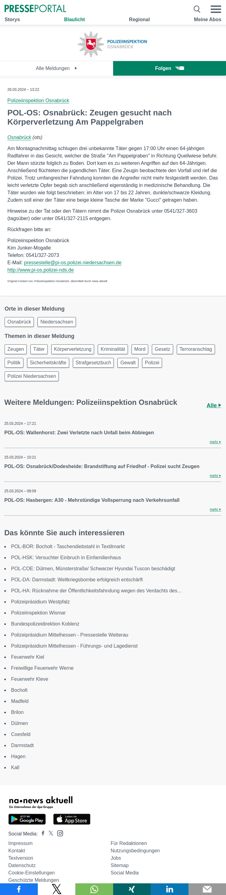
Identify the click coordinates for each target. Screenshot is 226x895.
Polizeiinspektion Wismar (38, 612)
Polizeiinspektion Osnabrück (38, 100)
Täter (39, 349)
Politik (14, 362)
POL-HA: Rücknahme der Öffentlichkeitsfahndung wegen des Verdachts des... (96, 590)
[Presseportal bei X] (49, 833)
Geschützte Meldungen (33, 880)
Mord (139, 349)
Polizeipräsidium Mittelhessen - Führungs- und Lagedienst (74, 646)
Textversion (20, 858)
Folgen (169, 68)
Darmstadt (22, 745)
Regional (139, 19)
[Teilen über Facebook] (19, 889)
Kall (15, 767)
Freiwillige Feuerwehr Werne (42, 668)
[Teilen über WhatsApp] (94, 889)
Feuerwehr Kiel (27, 657)
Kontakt (16, 850)
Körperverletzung (73, 349)
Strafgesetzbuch (93, 362)
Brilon (17, 712)
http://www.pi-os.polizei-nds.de (40, 270)
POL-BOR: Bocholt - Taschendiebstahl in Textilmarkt (68, 546)
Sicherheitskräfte (48, 362)
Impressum (20, 843)
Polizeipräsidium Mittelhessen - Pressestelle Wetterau (69, 634)
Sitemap (120, 865)
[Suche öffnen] (197, 9)
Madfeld (20, 701)
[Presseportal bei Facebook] (41, 833)
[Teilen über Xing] (132, 889)
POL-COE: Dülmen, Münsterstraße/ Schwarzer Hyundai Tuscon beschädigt (93, 568)
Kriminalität (113, 349)
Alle (214, 405)
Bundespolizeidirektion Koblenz (45, 623)
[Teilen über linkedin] (169, 889)
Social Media (125, 872)
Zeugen (15, 349)
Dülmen (19, 723)
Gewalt (128, 362)
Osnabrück (19, 137)
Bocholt (19, 690)
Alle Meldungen (56, 68)
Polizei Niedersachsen (31, 376)
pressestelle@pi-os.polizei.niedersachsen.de (72, 262)
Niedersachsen (56, 321)
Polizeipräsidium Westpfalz (40, 601)
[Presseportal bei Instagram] (58, 832)
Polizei (152, 362)
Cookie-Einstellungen (31, 872)
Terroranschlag (196, 349)
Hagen (18, 756)
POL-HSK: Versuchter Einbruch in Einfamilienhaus (66, 557)
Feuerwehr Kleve (29, 679)
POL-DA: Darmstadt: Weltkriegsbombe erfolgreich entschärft (77, 579)
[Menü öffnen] (215, 9)
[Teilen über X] (57, 889)
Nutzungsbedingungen (135, 850)
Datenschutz (22, 865)
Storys (12, 19)
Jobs (116, 858)
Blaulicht (74, 19)
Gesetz (162, 349)
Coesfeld (20, 734)
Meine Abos (207, 19)
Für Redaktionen (129, 843)
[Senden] (207, 889)
